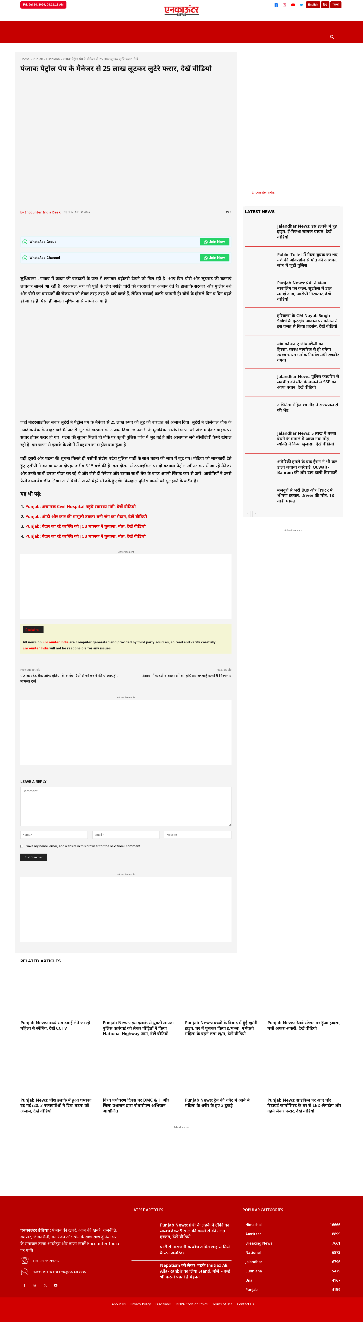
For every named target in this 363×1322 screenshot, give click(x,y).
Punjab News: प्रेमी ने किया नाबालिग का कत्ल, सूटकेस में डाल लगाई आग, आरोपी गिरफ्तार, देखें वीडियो (304, 291)
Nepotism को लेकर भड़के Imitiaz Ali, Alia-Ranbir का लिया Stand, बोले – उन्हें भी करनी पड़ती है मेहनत (195, 1271)
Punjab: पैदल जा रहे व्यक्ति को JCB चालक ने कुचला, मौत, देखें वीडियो (85, 526)
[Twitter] (301, 4)
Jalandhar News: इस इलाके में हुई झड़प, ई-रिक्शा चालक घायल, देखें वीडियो (307, 231)
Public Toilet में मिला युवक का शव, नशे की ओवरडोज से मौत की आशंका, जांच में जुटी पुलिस (308, 260)
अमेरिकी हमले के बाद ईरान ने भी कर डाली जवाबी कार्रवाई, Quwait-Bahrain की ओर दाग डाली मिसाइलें (307, 467)
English (313, 4)
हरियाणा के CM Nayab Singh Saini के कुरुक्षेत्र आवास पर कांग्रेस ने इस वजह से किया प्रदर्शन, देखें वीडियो (307, 321)
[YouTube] (293, 4)
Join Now (214, 242)
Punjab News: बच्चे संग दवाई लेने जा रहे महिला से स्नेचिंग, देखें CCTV (55, 1025)
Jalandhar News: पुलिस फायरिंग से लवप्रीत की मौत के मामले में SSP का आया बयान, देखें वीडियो (308, 382)
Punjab (38, 59)
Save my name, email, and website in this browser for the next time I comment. (83, 846)
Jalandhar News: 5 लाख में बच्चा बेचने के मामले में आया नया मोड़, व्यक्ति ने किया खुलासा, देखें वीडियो (306, 438)
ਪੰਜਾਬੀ (335, 4)
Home (25, 59)
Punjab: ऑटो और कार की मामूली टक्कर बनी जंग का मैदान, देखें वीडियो (86, 516)
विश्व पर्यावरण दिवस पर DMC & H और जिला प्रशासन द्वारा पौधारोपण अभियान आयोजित (136, 1105)
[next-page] (255, 514)
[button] (332, 37)
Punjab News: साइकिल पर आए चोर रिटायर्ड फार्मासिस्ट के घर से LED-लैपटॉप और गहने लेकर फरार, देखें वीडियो (304, 1105)
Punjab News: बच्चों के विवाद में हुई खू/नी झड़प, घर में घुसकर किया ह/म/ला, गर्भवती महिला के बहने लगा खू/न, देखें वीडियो (221, 1028)
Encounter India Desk (43, 212)
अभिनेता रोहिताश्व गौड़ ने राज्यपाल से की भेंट (307, 407)
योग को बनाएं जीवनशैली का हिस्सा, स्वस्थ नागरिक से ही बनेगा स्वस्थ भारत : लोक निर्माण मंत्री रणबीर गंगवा (308, 352)
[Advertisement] (126, 586)
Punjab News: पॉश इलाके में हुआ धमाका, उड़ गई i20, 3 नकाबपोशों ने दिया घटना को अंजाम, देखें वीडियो (56, 1105)
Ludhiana (53, 59)
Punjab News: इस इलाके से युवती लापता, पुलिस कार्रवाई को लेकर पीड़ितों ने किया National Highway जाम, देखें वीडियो (139, 1028)
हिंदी (325, 4)
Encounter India (263, 192)
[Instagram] (284, 4)
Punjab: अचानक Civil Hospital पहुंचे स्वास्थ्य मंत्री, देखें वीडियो (80, 506)
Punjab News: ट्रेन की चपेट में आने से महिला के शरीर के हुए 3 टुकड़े (217, 1102)
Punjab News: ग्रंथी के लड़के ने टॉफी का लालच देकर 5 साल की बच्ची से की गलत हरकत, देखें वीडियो (194, 1230)
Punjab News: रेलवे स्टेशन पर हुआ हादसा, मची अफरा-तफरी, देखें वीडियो (304, 1025)
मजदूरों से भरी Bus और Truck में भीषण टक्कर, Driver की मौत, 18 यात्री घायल (305, 495)
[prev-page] (248, 514)
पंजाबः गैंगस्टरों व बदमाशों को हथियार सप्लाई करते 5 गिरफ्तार (187, 675)
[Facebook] (276, 4)
